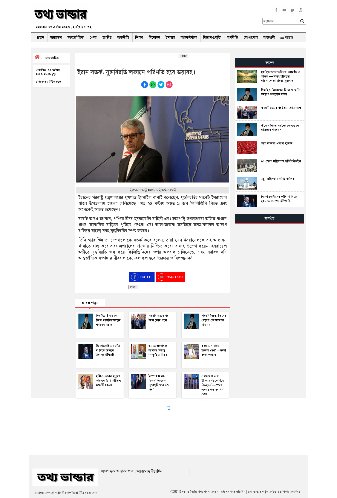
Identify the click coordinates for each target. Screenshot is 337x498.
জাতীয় (107, 37)
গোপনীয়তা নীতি (74, 493)
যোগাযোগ (251, 37)
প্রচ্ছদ (40, 37)
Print (183, 56)
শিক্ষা (139, 37)
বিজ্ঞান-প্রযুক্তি (212, 37)
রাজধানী (269, 37)
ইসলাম (170, 37)
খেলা (93, 37)
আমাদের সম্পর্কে (44, 493)
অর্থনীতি (232, 37)
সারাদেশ (56, 37)
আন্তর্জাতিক (76, 37)
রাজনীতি (123, 37)
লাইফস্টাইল (189, 37)
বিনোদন (154, 37)
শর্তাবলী (59, 493)
